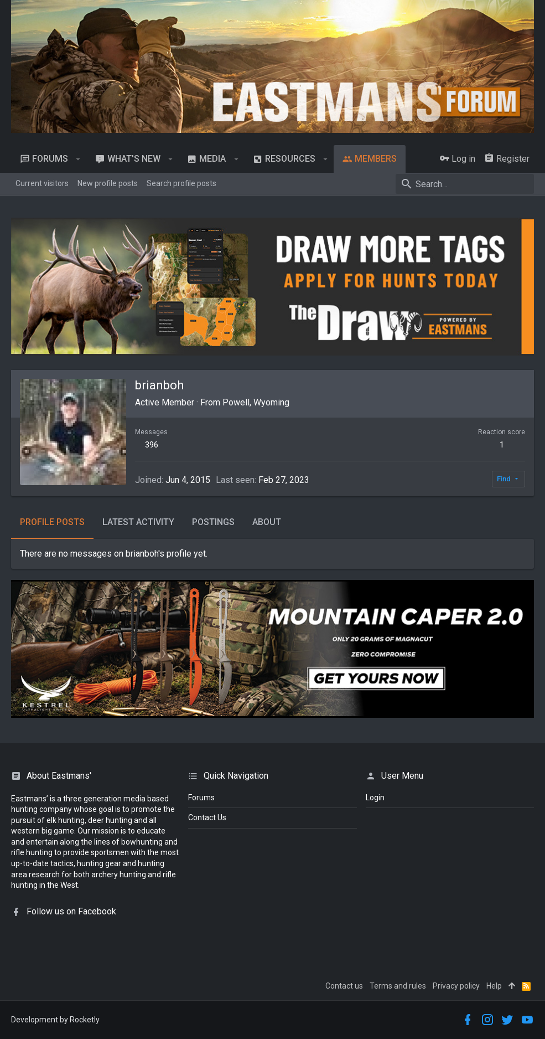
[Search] (465, 184)
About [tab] (266, 522)
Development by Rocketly (55, 1019)
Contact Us (207, 817)
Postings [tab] (213, 522)
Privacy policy (456, 985)
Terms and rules (398, 985)
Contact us (344, 985)
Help (494, 985)
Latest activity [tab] (138, 522)
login (375, 797)
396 (151, 445)
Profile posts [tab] (52, 522)
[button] (78, 159)
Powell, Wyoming (255, 402)
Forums (201, 797)
